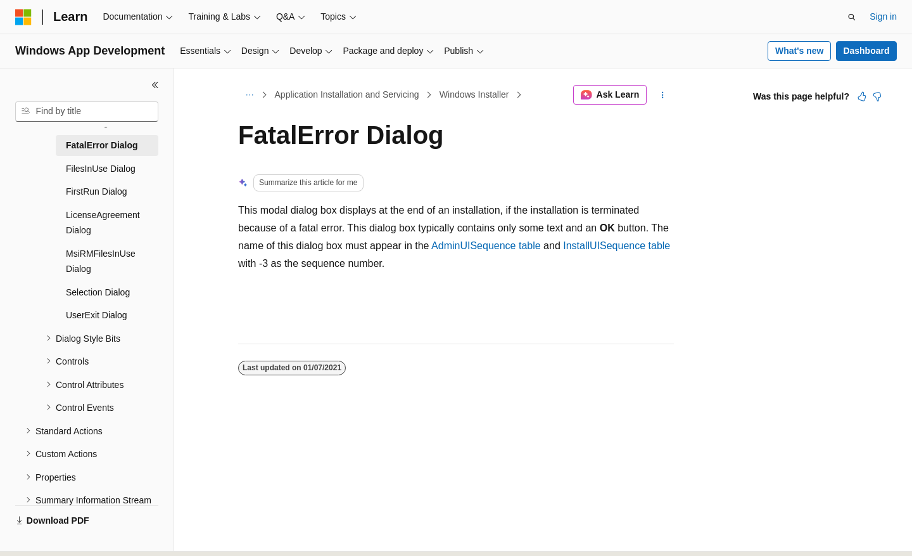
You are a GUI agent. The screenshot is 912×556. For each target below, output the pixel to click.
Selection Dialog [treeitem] (98, 292)
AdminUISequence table (486, 245)
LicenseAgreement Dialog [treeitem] (103, 223)
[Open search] (851, 17)
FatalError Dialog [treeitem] (102, 145)
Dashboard (866, 51)
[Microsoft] (23, 17)
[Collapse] (155, 85)
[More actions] (663, 95)
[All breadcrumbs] (249, 95)
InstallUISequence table (616, 245)
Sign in (883, 16)
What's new (799, 51)
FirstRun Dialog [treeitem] (96, 191)
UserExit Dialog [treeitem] (96, 315)
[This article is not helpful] (877, 96)
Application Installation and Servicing (347, 94)
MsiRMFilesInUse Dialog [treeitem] (101, 262)
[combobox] (86, 111)
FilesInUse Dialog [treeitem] (101, 169)
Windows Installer (474, 94)
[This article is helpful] (862, 96)
